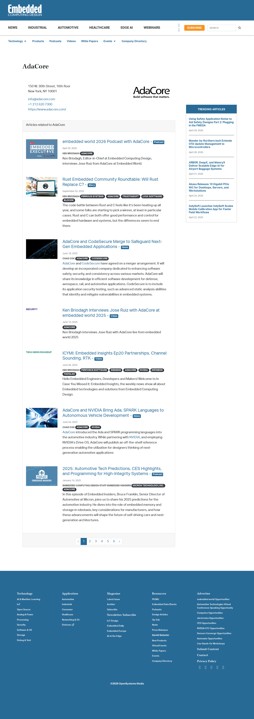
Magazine (113, 594)
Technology (25, 594)
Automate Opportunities (209, 639)
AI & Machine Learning (28, 599)
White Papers (89, 41)
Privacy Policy (206, 661)
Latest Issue (113, 599)
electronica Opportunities (210, 618)
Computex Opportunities (210, 613)
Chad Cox (68, 258)
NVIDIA (134, 437)
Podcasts (55, 41)
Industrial (37, 27)
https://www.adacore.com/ (47, 109)
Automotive (68, 27)
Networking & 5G (70, 620)
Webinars (152, 27)
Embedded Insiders (119, 485)
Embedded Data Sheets (164, 604)
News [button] (12, 27)
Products (38, 41)
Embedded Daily (115, 626)
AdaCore (68, 263)
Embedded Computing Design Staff (84, 485)
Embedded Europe (116, 631)
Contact (202, 655)
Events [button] (109, 41)
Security (21, 625)
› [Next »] (119, 541)
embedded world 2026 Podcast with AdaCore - (113, 142)
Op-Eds (156, 620)
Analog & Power (25, 615)
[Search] (221, 28)
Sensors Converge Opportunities (214, 633)
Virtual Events (159, 646)
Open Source (24, 610)
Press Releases (160, 630)
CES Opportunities (206, 623)
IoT (18, 604)
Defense (68, 625)
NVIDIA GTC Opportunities (210, 628)
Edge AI (127, 27)
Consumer (67, 610)
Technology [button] (17, 41)
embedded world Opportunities (213, 599)
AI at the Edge (114, 636)
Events (155, 656)
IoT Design (112, 621)
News (155, 625)
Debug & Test (24, 640)
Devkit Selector (160, 635)
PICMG (155, 599)
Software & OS (24, 630)
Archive (111, 604)
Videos (71, 41)
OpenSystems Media (131, 683)
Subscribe (194, 28)
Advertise (203, 594)
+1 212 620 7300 (40, 104)
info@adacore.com (41, 99)
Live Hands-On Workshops (211, 644)
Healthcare (99, 27)
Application (70, 594)
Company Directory (134, 41)
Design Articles (160, 615)
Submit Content (208, 649)
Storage (21, 635)
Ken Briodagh (70, 153)
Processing (23, 620)
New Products (159, 641)
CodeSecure (91, 263)
